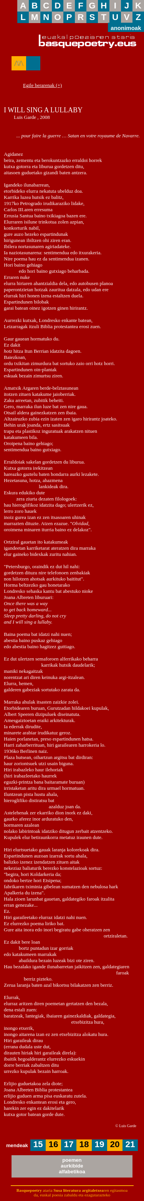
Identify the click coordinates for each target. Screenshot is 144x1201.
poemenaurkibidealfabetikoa (72, 1165)
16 (53, 1144)
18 (84, 1144)
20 (115, 1144)
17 (69, 1144)
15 (38, 1144)
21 (130, 1144)
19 (99, 1144)
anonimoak (126, 27)
